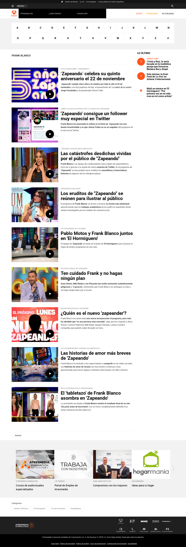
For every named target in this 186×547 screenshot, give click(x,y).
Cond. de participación (98, 543)
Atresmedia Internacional (24, 525)
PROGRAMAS (152, 13)
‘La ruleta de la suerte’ (121, 87)
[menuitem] (139, 13)
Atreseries (132, 521)
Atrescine (155, 521)
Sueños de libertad (71, 2)
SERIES (139, 13)
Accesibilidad (132, 543)
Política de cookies (82, 543)
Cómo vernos (144, 531)
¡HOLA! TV (144, 521)
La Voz (82, 2)
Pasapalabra (75, 508)
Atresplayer (82, 13)
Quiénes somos (156, 531)
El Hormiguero (91, 2)
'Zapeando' (78, 286)
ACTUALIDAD (168, 13)
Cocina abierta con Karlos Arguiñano (111, 2)
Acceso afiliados (167, 531)
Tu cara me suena (58, 508)
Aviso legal (55, 543)
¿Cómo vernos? (55, 13)
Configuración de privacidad (117, 543)
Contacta (132, 531)
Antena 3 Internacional (121, 521)
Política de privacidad (67, 543)
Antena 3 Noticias (21, 508)
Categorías (17, 503)
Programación (27, 13)
